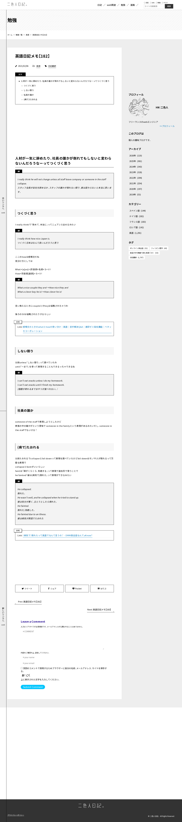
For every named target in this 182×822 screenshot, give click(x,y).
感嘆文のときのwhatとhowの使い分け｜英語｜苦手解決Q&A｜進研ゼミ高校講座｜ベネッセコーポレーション (67, 328)
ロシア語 (136, 227)
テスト (165, 3)
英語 (27, 35)
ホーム (9, 35)
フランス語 (137, 221)
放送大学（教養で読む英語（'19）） (144, 253)
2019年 (135, 194)
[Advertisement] (64, 129)
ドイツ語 (136, 216)
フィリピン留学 (159, 248)
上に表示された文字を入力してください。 (40, 679)
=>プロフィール (167, 126)
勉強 (158, 3)
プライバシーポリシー (15, 815)
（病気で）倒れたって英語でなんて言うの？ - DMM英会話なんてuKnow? (57, 535)
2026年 (135, 155)
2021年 (135, 183)
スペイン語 (137, 210)
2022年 (135, 177)
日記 (146, 3)
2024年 (135, 166)
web (152, 3)
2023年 (135, 172)
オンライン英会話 (139, 248)
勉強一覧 (19, 35)
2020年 (135, 188)
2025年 (135, 161)
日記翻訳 (52, 66)
